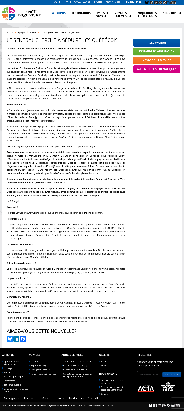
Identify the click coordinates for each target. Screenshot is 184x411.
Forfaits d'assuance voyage (76, 365)
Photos (104, 361)
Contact (104, 394)
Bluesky (148, 2)
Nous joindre (172, 14)
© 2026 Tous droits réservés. (44, 405)
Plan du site (31, 398)
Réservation (157, 42)
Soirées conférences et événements (112, 381)
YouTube (172, 2)
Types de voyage (102, 14)
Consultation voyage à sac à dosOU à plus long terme (78, 375)
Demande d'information (156, 51)
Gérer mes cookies (53, 398)
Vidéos (104, 365)
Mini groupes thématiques (147, 14)
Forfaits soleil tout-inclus (75, 369)
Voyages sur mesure (123, 14)
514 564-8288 (133, 2)
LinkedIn (156, 2)
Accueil (58, 2)
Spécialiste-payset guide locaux (11, 363)
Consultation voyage (78, 2)
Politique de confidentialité (84, 398)
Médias (33, 33)
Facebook (152, 2)
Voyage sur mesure (157, 60)
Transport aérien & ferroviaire (77, 361)
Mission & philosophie (14, 376)
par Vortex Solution (110, 405)
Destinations (81, 14)
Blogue (98, 2)
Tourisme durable (12, 385)
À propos (59, 14)
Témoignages (113, 2)
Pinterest (161, 2)
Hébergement (11, 368)
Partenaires (9, 380)
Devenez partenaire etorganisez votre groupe (112, 388)
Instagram (165, 2)
